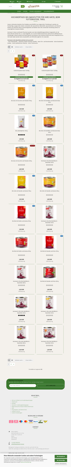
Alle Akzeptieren (61, 456)
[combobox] (19, 47)
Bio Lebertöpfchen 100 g (21, 130)
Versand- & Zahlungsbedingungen (20, 405)
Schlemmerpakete (49, 11)
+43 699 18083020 (15, 442)
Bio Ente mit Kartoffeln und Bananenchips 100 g (49, 101)
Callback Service (16, 411)
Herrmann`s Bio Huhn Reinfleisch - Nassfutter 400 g (49, 312)
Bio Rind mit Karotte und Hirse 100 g (49, 251)
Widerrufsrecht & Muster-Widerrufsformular (22, 406)
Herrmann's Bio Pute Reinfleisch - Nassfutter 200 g (49, 342)
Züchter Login (19, 2)
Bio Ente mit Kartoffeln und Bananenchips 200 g (49, 131)
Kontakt (14, 403)
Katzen (25, 11)
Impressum (14, 402)
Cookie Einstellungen (17, 413)
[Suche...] (23, 6)
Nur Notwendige (61, 460)
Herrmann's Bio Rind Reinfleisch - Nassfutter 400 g (49, 221)
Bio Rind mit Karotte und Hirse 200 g (49, 281)
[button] (9, 47)
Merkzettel (58, 1)
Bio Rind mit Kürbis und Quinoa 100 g (21, 221)
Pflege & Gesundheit (35, 11)
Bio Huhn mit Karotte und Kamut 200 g (49, 191)
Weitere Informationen (61, 463)
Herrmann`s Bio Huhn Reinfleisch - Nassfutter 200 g (21, 312)
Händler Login (12, 2)
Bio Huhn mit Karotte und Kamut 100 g (21, 191)
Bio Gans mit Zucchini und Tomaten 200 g (21, 161)
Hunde (19, 11)
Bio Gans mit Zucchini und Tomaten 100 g (21, 100)
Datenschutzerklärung (26, 462)
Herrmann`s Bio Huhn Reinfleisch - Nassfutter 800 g (21, 342)
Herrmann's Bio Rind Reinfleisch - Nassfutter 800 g (21, 282)
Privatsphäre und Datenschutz (19, 409)
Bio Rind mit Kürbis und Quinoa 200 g (21, 251)
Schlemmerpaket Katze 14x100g (21, 70)
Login (43, 1)
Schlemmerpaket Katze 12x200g (49, 70)
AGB (13, 408)
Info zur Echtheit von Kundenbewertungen (22, 400)
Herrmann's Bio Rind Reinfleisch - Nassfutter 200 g (49, 161)
